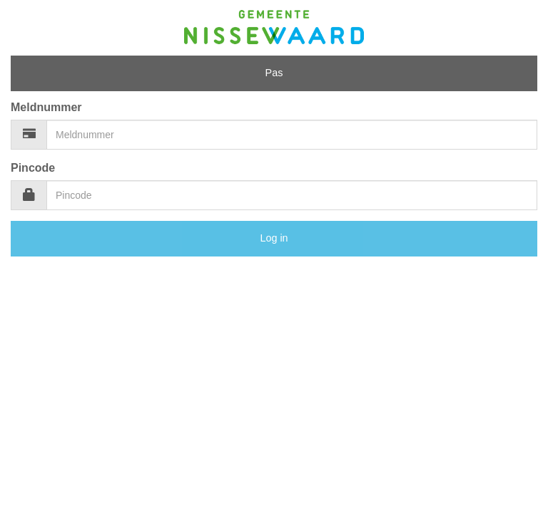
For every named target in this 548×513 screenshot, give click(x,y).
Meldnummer (46, 107)
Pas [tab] (274, 72)
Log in (274, 238)
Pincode (33, 168)
